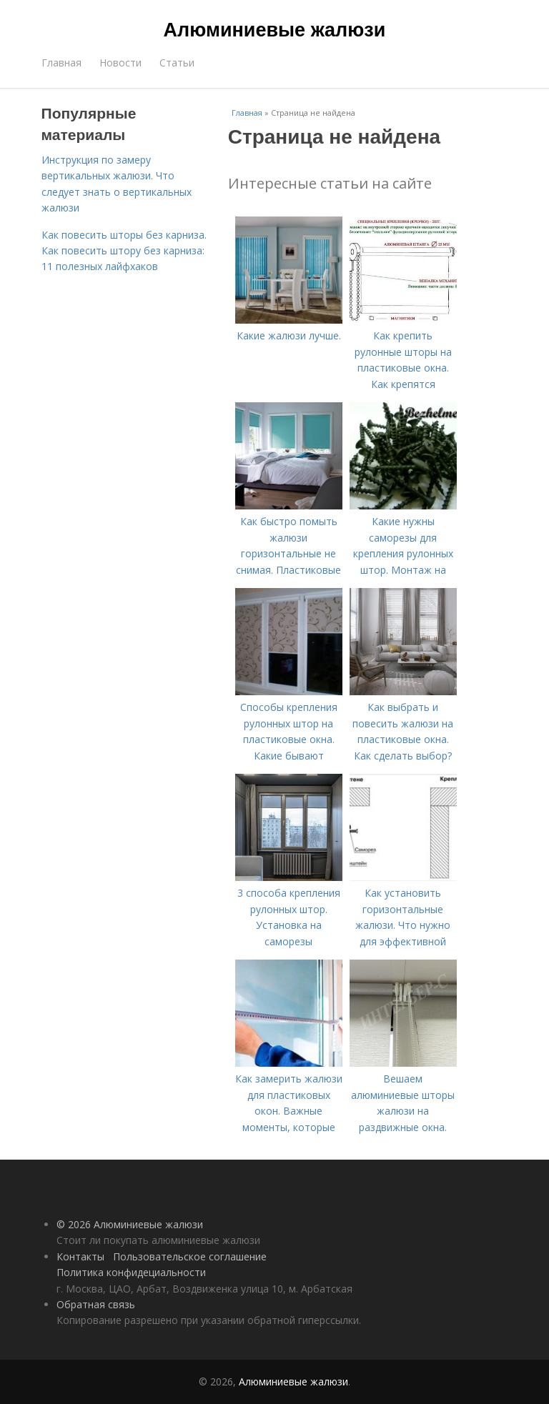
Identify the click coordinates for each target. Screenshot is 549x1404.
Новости (120, 62)
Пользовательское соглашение (190, 1256)
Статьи (176, 62)
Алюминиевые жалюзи (275, 30)
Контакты (80, 1256)
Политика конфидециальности (131, 1272)
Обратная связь (95, 1304)
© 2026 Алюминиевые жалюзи (129, 1224)
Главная (61, 62)
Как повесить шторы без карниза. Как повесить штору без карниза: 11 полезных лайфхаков (124, 251)
